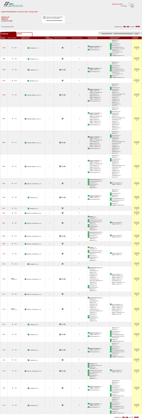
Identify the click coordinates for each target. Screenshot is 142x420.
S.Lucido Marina (115, 52)
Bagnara (114, 40)
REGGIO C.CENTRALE (32, 183)
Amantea (114, 50)
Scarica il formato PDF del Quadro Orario (123, 33)
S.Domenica (114, 95)
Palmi (113, 42)
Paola (113, 53)
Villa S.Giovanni (93, 49)
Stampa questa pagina (107, 33)
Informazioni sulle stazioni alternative (54, 20)
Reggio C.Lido (93, 47)
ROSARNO (32, 80)
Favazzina (114, 380)
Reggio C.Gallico (93, 97)
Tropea (113, 97)
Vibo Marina (114, 104)
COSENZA (32, 48)
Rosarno (114, 45)
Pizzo (113, 105)
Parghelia (114, 99)
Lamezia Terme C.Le (116, 48)
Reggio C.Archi (93, 95)
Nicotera (114, 90)
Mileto (113, 196)
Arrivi (19, 34)
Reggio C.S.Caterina (94, 92)
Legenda (137, 33)
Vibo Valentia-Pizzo (116, 47)
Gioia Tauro (114, 43)
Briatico (113, 102)
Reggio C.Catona (93, 99)
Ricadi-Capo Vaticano (117, 94)
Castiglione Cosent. (116, 55)
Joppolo (114, 92)
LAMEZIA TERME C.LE (32, 95)
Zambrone (114, 100)
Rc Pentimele (93, 94)
